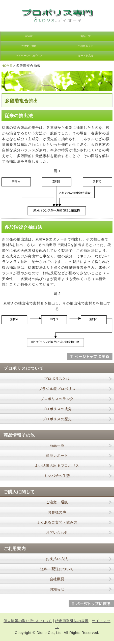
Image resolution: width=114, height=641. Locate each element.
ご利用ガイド (86, 46)
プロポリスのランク (57, 399)
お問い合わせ (57, 532)
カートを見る (86, 55)
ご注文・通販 (29, 46)
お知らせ (57, 589)
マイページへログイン (29, 55)
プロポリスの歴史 (57, 419)
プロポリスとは (57, 379)
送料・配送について (57, 569)
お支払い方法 (57, 559)
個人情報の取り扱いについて (28, 621)
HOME (29, 36)
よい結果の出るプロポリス (57, 466)
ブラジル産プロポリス (57, 389)
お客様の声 (57, 512)
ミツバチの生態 (57, 476)
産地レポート (57, 455)
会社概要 (57, 579)
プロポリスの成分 (57, 409)
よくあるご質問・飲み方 (57, 522)
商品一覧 (85, 36)
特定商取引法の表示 (72, 621)
